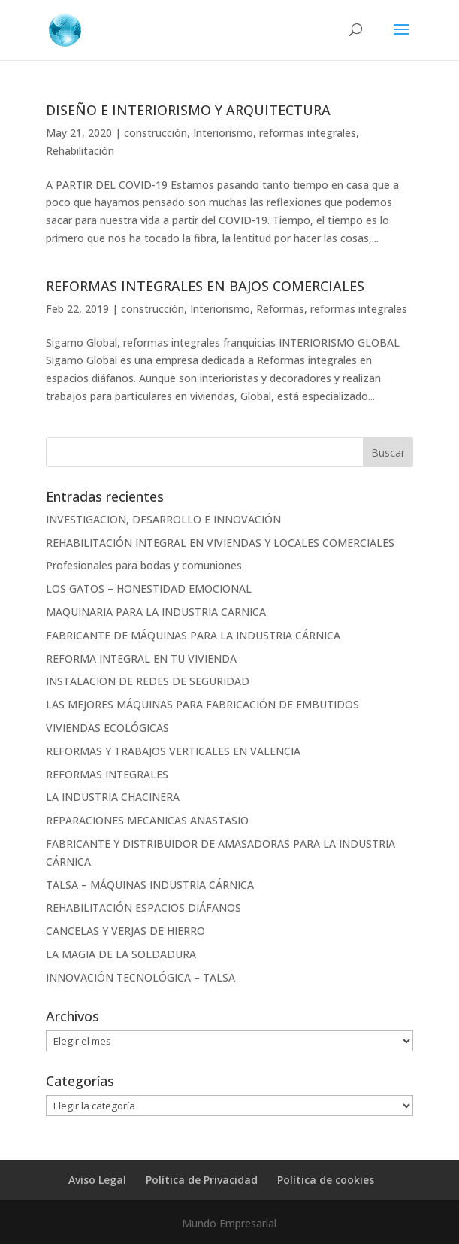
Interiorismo (223, 133)
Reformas (280, 309)
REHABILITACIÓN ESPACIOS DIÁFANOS (143, 907)
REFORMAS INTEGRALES (107, 774)
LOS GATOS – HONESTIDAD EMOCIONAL (149, 588)
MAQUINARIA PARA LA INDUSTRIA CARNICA (156, 612)
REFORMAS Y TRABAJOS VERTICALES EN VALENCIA (173, 751)
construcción (155, 133)
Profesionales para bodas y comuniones (144, 565)
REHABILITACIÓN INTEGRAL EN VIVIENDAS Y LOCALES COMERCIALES (220, 543)
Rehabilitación (80, 151)
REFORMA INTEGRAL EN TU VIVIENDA (141, 658)
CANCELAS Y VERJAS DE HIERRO (125, 931)
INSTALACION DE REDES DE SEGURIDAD (147, 681)
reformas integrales (307, 133)
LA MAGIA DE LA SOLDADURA (121, 954)
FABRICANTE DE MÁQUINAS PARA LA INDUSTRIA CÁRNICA (193, 635)
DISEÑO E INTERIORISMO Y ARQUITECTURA (188, 110)
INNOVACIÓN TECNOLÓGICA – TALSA (140, 977)
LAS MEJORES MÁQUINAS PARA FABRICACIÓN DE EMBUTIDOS (202, 704)
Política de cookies (325, 1180)
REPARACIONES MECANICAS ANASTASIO (147, 820)
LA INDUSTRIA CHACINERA (113, 797)
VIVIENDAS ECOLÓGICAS (107, 728)
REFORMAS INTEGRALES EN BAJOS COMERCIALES (205, 286)
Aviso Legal (97, 1180)
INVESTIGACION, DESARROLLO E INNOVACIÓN (163, 519)
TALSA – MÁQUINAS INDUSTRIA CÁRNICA (150, 885)
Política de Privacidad (202, 1180)
